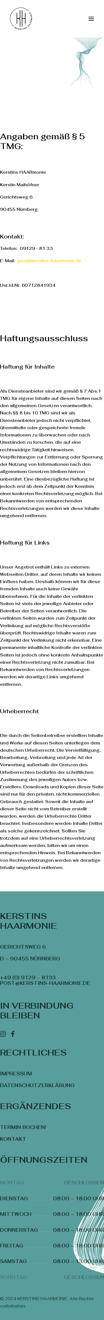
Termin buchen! (23, 1127)
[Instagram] (3, 1035)
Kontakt (13, 1139)
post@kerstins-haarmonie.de (49, 260)
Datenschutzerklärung (37, 1085)
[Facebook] (13, 1035)
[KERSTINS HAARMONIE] (21, 19)
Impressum (16, 1074)
